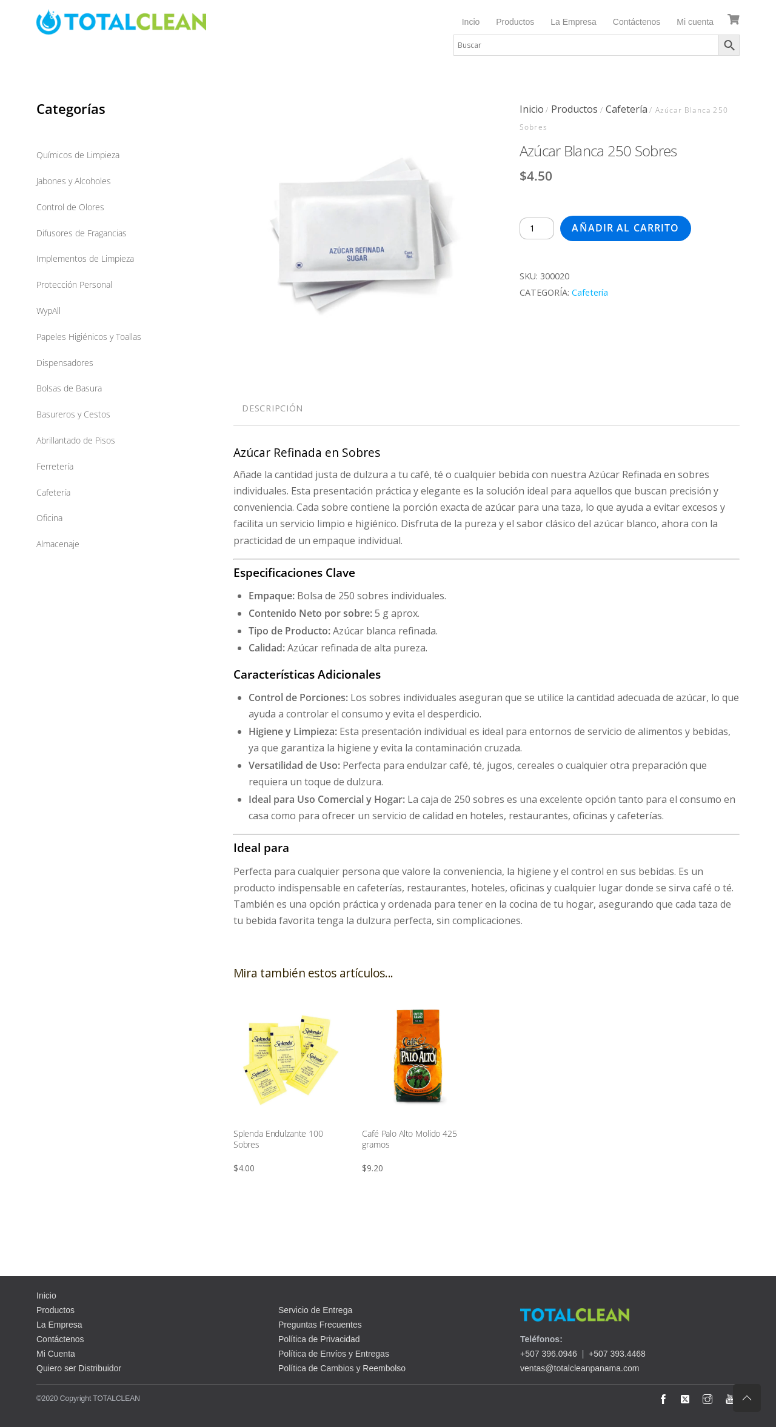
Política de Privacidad (319, 1339)
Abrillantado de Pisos (75, 440)
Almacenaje (57, 544)
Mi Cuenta (55, 1354)
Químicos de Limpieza (77, 155)
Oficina (49, 518)
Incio (471, 22)
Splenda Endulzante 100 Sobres (278, 1139)
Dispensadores (64, 362)
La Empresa (573, 22)
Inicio (532, 109)
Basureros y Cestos (73, 414)
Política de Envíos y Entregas (333, 1354)
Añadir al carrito (625, 228)
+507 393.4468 (617, 1354)
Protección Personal (74, 284)
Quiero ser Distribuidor (78, 1368)
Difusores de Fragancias (81, 233)
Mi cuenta (695, 22)
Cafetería (626, 109)
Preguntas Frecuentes (320, 1324)
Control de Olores (70, 207)
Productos (515, 22)
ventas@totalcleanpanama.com (579, 1368)
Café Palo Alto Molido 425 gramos (409, 1139)
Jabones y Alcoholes (73, 181)
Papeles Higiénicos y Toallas (88, 336)
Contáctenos (637, 22)
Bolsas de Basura (69, 388)
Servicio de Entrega (315, 1310)
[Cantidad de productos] (537, 228)
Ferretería (54, 466)
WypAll (48, 310)
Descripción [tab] (272, 408)
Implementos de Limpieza (85, 258)
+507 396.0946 (548, 1354)
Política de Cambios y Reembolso (342, 1368)
